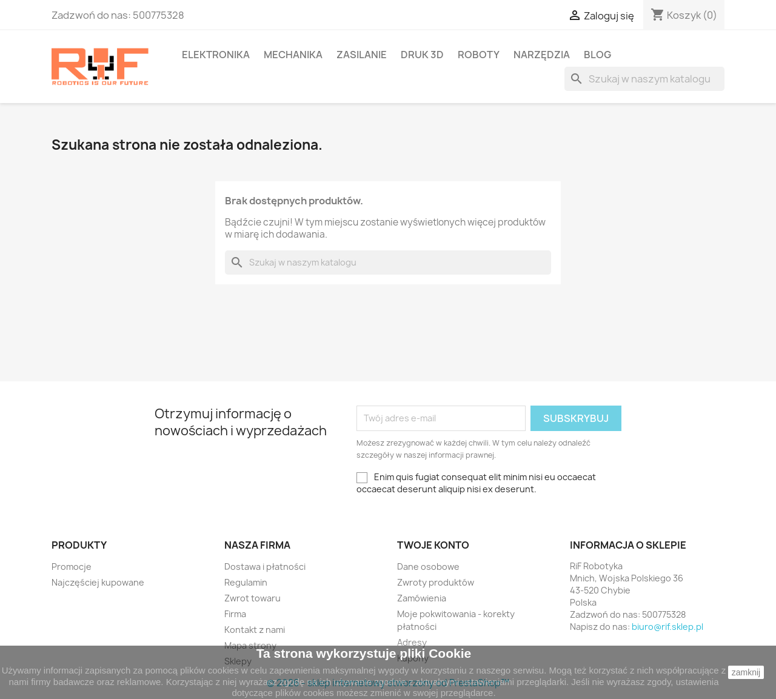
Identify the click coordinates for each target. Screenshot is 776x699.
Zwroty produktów (435, 582)
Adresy (412, 642)
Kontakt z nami (254, 629)
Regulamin (245, 582)
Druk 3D (422, 54)
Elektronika (216, 54)
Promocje (72, 566)
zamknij (746, 672)
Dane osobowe (428, 566)
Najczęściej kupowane (98, 582)
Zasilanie (361, 54)
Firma (235, 614)
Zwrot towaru (252, 598)
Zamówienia (421, 598)
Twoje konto (433, 545)
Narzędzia (541, 54)
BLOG (597, 54)
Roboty (479, 54)
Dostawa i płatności (265, 566)
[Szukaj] (644, 79)
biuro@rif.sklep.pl (667, 626)
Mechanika (293, 54)
